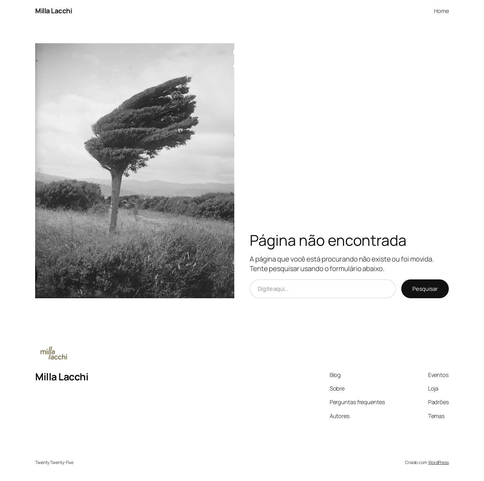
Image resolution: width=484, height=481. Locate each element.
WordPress (438, 462)
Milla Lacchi (53, 10)
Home (441, 11)
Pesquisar (425, 288)
